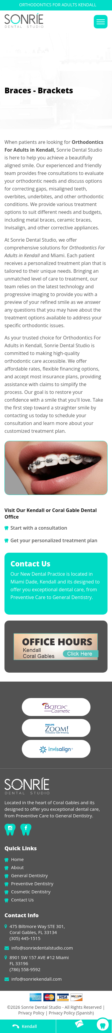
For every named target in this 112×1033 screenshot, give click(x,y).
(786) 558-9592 (25, 969)
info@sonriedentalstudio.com (42, 948)
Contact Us (22, 900)
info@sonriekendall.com (36, 979)
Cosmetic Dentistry (30, 892)
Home (17, 859)
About (17, 867)
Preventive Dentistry (32, 883)
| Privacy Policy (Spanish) (69, 1013)
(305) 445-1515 (25, 938)
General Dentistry (29, 875)
